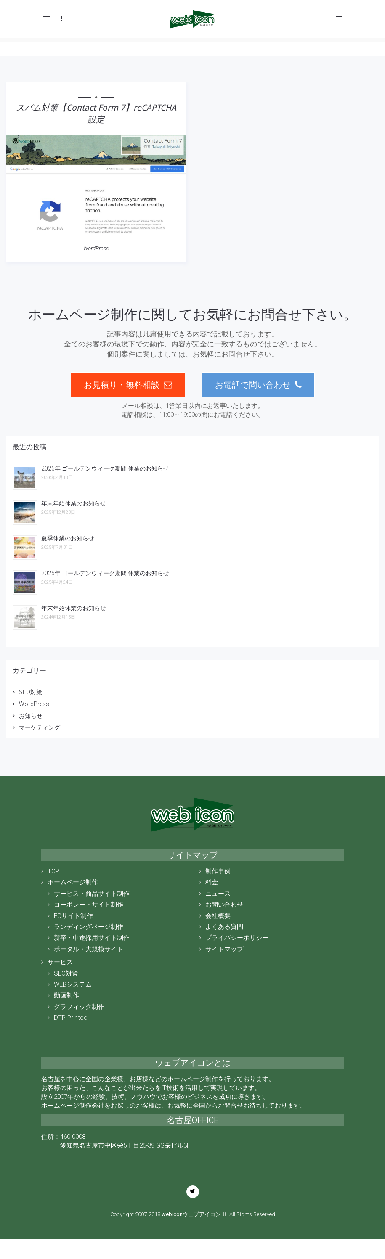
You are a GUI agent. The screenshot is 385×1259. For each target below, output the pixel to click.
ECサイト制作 (73, 916)
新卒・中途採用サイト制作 (92, 938)
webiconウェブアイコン (191, 1214)
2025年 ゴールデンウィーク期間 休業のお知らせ (105, 573)
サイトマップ (224, 949)
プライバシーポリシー (236, 938)
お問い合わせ (224, 904)
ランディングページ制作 (88, 927)
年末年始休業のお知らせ (73, 503)
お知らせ (30, 715)
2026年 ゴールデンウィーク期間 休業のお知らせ (105, 468)
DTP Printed (71, 1017)
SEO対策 (30, 692)
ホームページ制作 (73, 882)
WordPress (96, 248)
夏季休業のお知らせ (67, 538)
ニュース (218, 893)
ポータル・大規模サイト (88, 949)
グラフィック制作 (79, 1006)
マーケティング (39, 727)
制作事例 (218, 871)
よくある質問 (224, 927)
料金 (211, 882)
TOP (53, 871)
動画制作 (66, 995)
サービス (60, 962)
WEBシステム (73, 984)
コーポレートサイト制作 (88, 904)
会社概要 (218, 916)
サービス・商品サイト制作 (92, 893)
